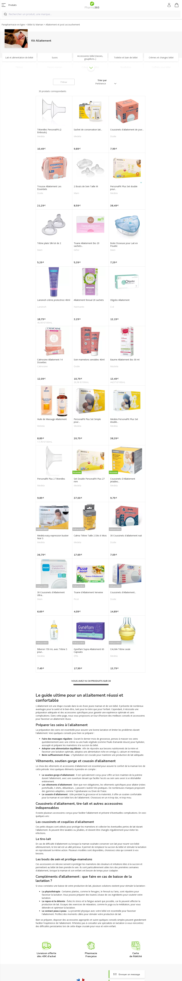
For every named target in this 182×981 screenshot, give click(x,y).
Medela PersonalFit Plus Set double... (124, 420)
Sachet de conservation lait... (88, 129)
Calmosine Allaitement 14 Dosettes (50, 361)
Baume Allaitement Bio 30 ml (124, 359)
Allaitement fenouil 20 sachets (89, 300)
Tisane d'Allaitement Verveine (88, 592)
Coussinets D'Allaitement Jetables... (122, 480)
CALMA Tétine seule (120, 649)
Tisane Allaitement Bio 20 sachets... (86, 244)
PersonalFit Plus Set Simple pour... (87, 420)
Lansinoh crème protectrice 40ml (53, 300)
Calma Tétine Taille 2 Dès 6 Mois (90, 535)
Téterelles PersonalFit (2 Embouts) (49, 131)
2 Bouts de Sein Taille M (86, 186)
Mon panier (176, 5)
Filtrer (64, 82)
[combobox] (91, 14)
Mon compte (169, 5)
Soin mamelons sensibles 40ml (89, 359)
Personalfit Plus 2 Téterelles (51, 478)
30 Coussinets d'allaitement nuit (126, 535)
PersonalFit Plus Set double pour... (123, 188)
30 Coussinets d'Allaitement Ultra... (51, 594)
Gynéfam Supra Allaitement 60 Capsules (89, 650)
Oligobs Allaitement (120, 300)
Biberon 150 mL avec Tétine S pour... (52, 650)
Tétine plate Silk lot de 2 (49, 243)
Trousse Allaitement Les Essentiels (49, 188)
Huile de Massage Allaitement (52, 419)
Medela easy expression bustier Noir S (53, 537)
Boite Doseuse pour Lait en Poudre (124, 244)
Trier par (102, 80)
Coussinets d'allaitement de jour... (127, 129)
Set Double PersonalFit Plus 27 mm (89, 480)
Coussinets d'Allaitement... (123, 592)
